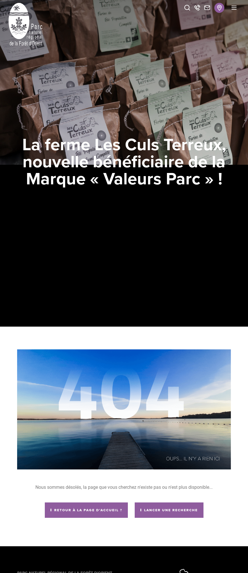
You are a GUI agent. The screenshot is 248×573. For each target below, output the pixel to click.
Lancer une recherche (171, 510)
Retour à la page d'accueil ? (88, 510)
